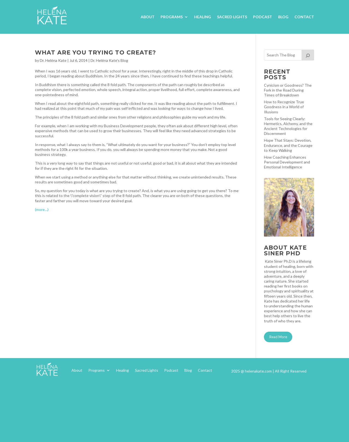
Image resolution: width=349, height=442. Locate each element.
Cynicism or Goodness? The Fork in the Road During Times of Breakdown (288, 90)
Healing (202, 16)
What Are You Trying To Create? (95, 52)
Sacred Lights (232, 16)
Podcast (262, 16)
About (148, 16)
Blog (283, 16)
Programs (172, 16)
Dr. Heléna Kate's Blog (109, 60)
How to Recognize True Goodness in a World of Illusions (284, 106)
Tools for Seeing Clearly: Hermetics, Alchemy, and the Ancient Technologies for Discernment (288, 126)
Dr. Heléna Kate (53, 60)
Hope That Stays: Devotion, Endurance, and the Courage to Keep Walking (288, 145)
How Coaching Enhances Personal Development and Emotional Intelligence (287, 162)
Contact (304, 16)
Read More (278, 337)
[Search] (308, 55)
